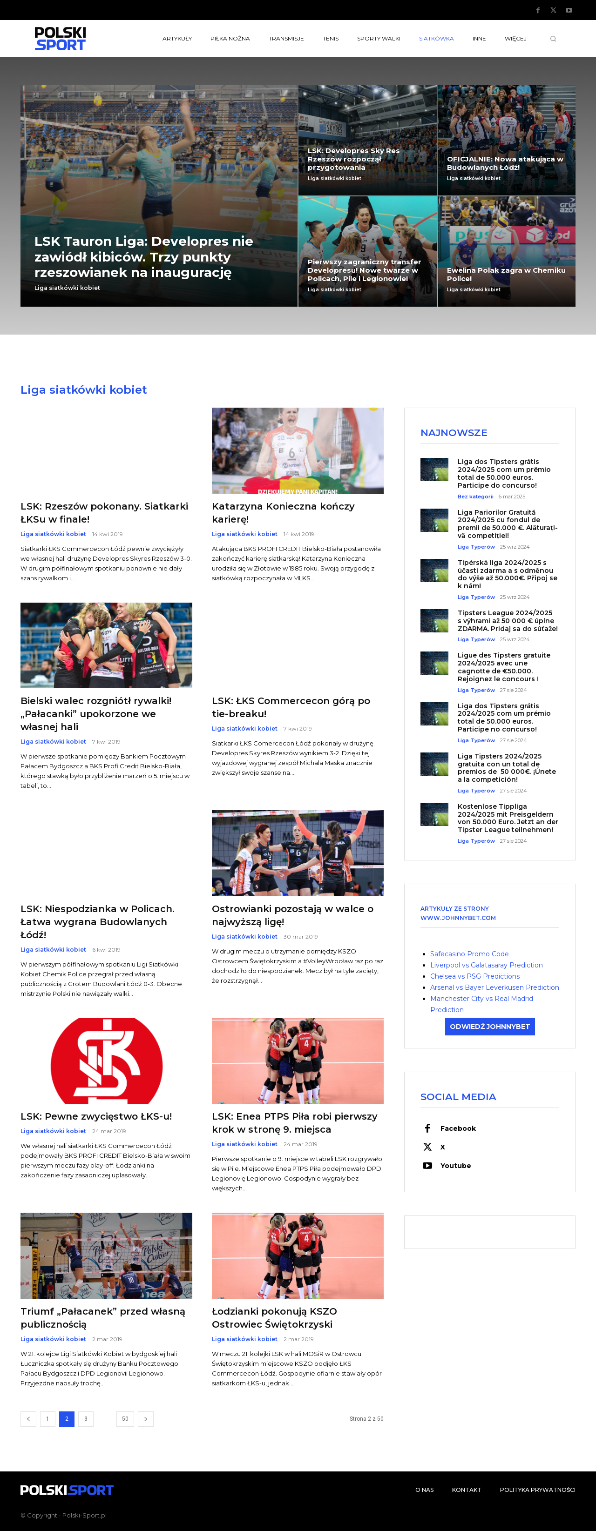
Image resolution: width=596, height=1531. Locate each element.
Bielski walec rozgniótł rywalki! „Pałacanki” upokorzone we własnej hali (95, 713)
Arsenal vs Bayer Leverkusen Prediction (494, 987)
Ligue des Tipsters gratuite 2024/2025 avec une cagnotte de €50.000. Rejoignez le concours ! (504, 667)
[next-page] (146, 1419)
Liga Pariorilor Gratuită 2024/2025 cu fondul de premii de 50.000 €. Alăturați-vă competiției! (508, 524)
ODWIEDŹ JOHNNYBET (490, 1026)
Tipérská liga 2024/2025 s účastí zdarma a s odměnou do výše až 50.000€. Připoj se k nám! (507, 574)
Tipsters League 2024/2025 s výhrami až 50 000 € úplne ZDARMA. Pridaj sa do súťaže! (508, 621)
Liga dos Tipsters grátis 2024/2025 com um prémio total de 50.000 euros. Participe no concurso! (504, 717)
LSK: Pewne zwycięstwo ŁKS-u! (96, 1116)
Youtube (455, 1166)
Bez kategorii (476, 496)
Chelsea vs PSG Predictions (475, 976)
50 (125, 1419)
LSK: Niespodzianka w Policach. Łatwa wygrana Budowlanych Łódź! (97, 921)
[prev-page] (28, 1419)
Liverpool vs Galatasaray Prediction (486, 965)
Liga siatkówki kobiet (67, 288)
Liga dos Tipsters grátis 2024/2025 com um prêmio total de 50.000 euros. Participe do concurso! (504, 473)
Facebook (458, 1128)
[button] (553, 39)
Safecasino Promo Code (469, 954)
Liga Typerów (476, 547)
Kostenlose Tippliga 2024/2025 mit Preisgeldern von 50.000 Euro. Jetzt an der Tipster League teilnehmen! (508, 818)
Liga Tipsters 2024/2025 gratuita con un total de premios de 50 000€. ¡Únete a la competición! (507, 768)
